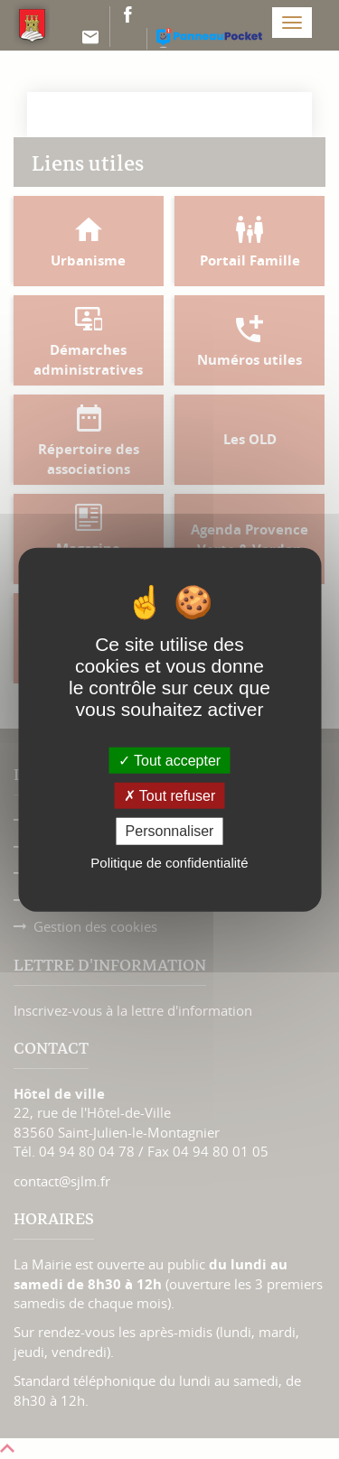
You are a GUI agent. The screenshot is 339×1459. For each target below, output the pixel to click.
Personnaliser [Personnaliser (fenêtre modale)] (170, 831)
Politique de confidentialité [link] (169, 861)
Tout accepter (169, 760)
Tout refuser (170, 796)
